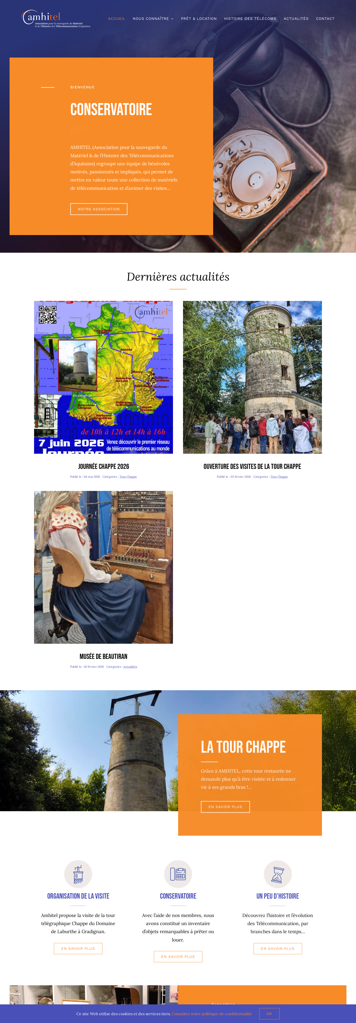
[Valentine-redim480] (103, 493)
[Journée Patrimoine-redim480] (252, 303)
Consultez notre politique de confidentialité (212, 1013)
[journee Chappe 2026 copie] (103, 303)
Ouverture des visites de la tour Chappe (252, 466)
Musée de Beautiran (103, 656)
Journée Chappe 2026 (103, 466)
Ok (269, 1013)
